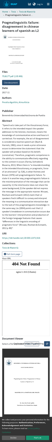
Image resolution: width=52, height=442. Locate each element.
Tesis (13, 11)
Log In (40, 4)
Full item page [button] (12, 254)
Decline (13, 437)
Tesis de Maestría (27, 11)
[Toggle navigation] (48, 4)
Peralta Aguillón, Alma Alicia (15, 102)
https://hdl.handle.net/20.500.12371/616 (21, 237)
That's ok (37, 437)
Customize (6, 432)
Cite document (11, 82)
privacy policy (33, 428)
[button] (34, 4)
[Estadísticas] (30, 4)
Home (5, 11)
